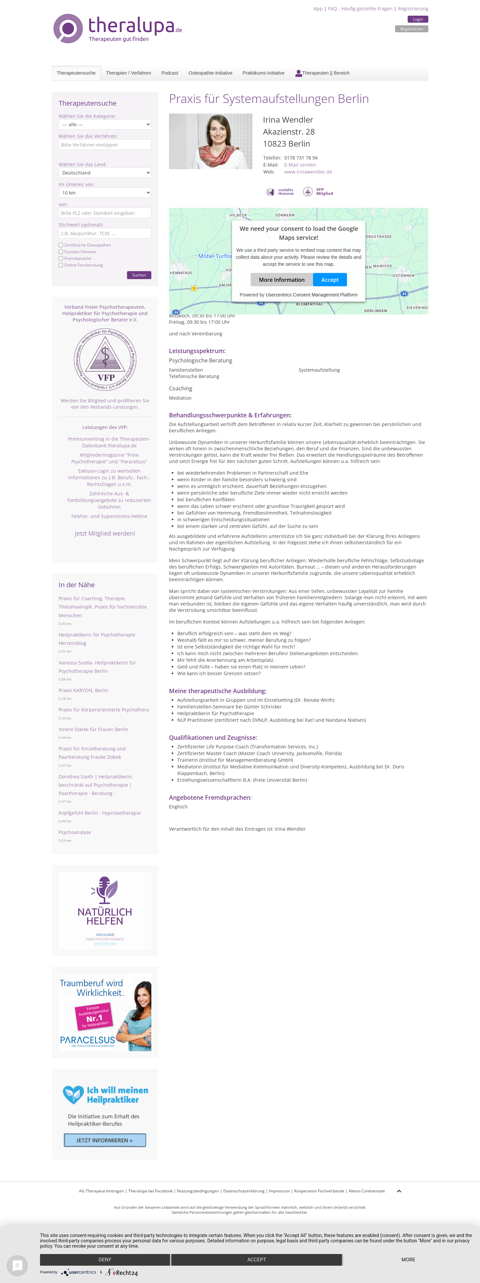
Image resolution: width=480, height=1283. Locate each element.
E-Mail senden (300, 165)
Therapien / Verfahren (128, 73)
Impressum (279, 1191)
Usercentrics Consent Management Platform (311, 294)
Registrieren (411, 29)
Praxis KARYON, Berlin (83, 690)
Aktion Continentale (367, 1191)
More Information (282, 279)
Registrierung (413, 8)
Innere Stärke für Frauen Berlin (93, 729)
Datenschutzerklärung (244, 1191)
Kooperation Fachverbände (319, 1191)
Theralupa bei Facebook (150, 1191)
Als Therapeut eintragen (101, 1191)
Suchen (139, 275)
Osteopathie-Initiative (211, 73)
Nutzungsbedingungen (198, 1191)
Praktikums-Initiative (263, 73)
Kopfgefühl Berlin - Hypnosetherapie (100, 813)
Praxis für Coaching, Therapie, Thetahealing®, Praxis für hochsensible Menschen (103, 606)
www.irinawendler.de (308, 172)
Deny (104, 1260)
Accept (330, 279)
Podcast (169, 73)
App (318, 8)
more (409, 1260)
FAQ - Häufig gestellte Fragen (360, 8)
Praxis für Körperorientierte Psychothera (104, 709)
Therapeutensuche (76, 73)
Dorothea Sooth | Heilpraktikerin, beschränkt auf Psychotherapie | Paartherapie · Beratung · (96, 784)
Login (418, 19)
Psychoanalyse (75, 832)
